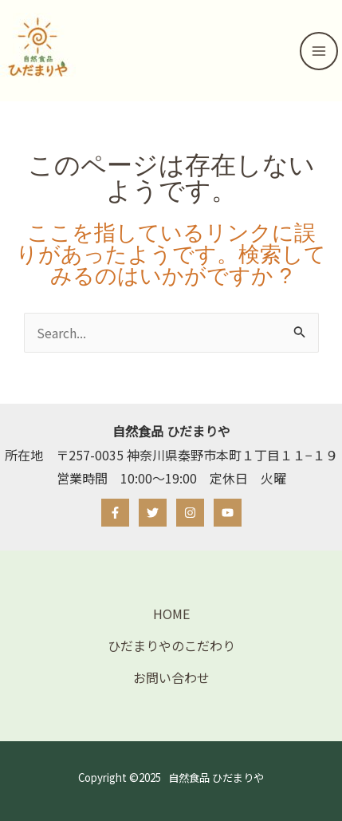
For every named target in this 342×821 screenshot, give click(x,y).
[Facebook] (115, 513)
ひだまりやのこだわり (171, 645)
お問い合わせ (171, 677)
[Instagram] (190, 513)
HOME (171, 613)
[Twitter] (153, 513)
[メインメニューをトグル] (319, 51)
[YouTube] (228, 513)
